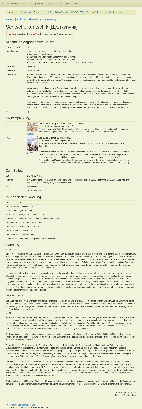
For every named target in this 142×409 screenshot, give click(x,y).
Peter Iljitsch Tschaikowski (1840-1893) (67, 12)
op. (28, 111)
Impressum (11, 405)
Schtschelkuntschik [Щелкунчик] (109, 12)
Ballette (49, 3)
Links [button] (75, 3)
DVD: (8, 138)
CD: (8, 123)
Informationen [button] (62, 3)
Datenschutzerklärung (27, 405)
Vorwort (24, 3)
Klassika (21, 408)
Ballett (89, 12)
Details (31, 134)
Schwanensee (10, 3)
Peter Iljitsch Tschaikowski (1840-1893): (31, 19)
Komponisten (37, 3)
